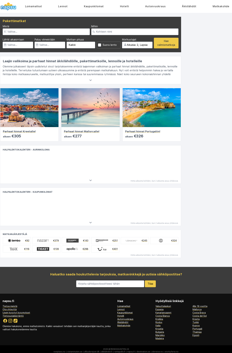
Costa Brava (199, 312)
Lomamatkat (33, 6)
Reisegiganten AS (120, 349)
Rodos (158, 322)
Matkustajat (129, 39)
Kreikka (159, 319)
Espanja (159, 309)
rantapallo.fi (119, 352)
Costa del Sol (200, 316)
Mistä (6, 26)
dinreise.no (157, 352)
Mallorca (197, 309)
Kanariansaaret (163, 312)
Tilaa (150, 283)
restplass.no (59, 352)
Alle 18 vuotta (200, 306)
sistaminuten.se (74, 352)
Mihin (94, 26)
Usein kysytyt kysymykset (16, 312)
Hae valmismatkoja (166, 43)
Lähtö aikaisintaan (13, 39)
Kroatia (159, 329)
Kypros (196, 325)
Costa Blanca (162, 316)
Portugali (197, 329)
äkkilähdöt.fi (106, 352)
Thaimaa (197, 332)
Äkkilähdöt (189, 6)
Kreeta (196, 319)
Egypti (196, 335)
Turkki (196, 322)
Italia (157, 325)
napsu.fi (131, 352)
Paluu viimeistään (44, 39)
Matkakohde (221, 6)
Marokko (160, 335)
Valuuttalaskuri (163, 306)
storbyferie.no (172, 352)
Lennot (63, 6)
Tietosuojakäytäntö (13, 316)
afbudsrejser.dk (91, 352)
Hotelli (124, 6)
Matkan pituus (75, 39)
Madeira (159, 338)
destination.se (143, 352)
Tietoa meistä (10, 306)
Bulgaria (159, 332)
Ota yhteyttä (10, 309)
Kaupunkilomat (94, 6)
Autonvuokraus (155, 6)
